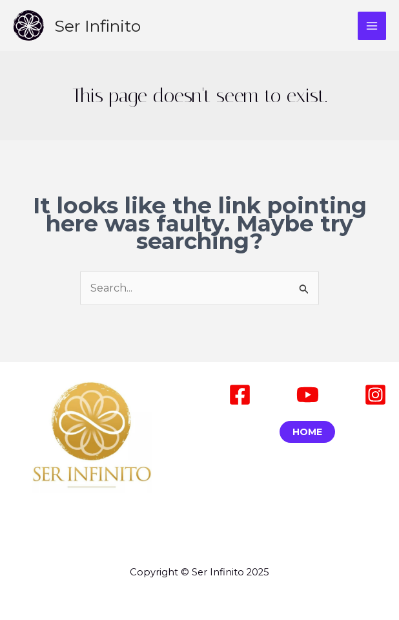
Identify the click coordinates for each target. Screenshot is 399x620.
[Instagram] (375, 394)
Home (307, 432)
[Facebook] (240, 394)
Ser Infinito (97, 26)
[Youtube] (307, 394)
